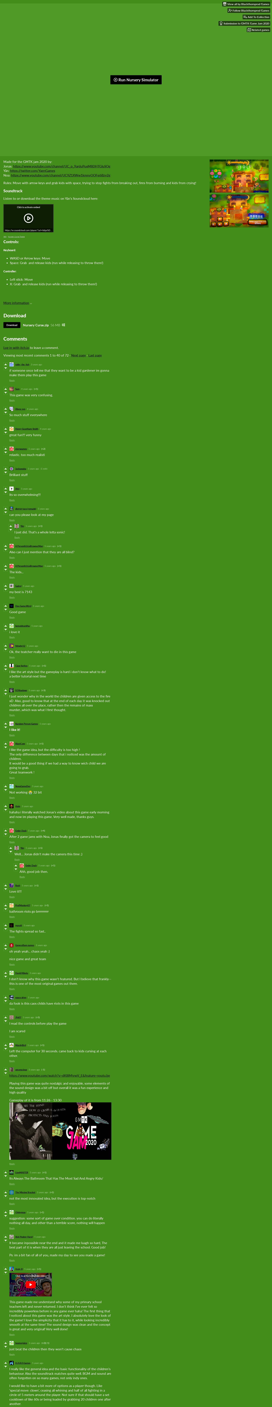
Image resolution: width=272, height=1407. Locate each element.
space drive (20, 997)
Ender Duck (21, 830)
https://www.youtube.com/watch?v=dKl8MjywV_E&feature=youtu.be (59, 1075)
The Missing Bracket (25, 1192)
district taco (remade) (25, 508)
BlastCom (20, 743)
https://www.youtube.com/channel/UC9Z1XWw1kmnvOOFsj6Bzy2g (60, 175)
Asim (17, 806)
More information (17, 303)
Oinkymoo (20, 1212)
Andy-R (19, 1269)
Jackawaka (20, 468)
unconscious (21, 1069)
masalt (18, 925)
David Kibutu (21, 973)
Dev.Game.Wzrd (23, 606)
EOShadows (21, 690)
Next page (78, 355)
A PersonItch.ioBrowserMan (29, 546)
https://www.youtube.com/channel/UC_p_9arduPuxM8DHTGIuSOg (61, 166)
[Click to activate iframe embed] (28, 218)
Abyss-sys (20, 409)
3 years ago (36, 364)
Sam (17, 389)
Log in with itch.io (16, 348)
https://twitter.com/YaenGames (32, 171)
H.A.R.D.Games (22, 1363)
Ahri (17, 488)
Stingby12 (20, 646)
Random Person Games (26, 723)
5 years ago (34, 449)
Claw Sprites (21, 665)
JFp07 (18, 1017)
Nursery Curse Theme (16, 237)
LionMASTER (21, 1172)
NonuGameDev (22, 786)
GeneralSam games (24, 945)
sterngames (21, 449)
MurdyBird (20, 1045)
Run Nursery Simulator (136, 79)
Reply (12, 380)
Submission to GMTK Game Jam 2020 (244, 23)
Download (11, 325)
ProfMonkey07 (22, 905)
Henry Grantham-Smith (26, 428)
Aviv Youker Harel (24, 1236)
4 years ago (26, 389)
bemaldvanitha (22, 626)
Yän (22, 526)
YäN (4, 237)
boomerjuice (21, 1343)
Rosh (17, 885)
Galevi (18, 586)
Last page (95, 355)
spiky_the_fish (22, 364)
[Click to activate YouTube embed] (30, 1285)
